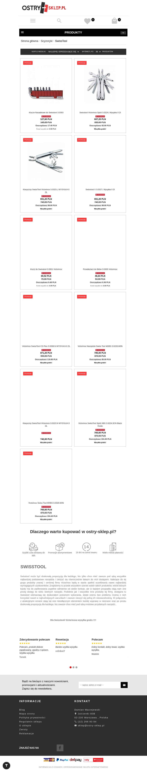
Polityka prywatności (32, 717)
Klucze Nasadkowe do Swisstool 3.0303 (46, 112)
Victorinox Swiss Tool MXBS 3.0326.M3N (46, 503)
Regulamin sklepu (30, 721)
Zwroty (23, 729)
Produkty (73, 32)
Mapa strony (27, 713)
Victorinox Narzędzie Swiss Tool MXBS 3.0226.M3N (100, 346)
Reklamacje (26, 733)
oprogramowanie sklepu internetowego (86, 767)
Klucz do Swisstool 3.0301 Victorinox (46, 269)
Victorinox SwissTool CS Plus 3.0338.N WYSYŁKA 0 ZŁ (46, 346)
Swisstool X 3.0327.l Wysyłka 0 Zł (100, 189)
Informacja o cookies (50, 767)
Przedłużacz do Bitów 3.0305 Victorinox (100, 269)
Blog (22, 709)
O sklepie (25, 725)
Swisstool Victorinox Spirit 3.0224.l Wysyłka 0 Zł (100, 112)
